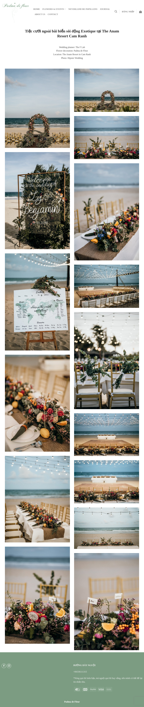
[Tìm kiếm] (116, 11)
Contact (53, 14)
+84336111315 (80, 672)
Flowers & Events (54, 9)
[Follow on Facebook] (4, 666)
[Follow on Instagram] (9, 666)
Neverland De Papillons (82, 9)
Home (36, 9)
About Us (40, 14)
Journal (105, 9)
